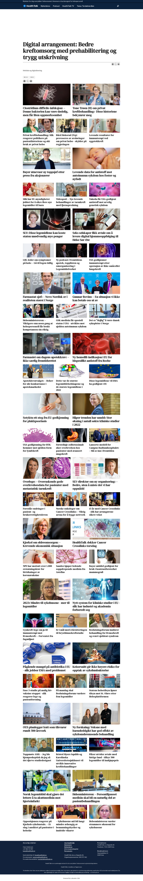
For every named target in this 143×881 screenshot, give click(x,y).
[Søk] (118, 6)
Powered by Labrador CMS (71, 878)
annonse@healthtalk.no (40, 857)
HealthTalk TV (68, 6)
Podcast (56, 6)
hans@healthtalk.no (29, 851)
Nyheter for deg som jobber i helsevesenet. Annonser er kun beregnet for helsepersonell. (53, 1)
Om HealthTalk (69, 843)
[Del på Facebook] (112, 64)
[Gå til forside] (30, 6)
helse (26, 77)
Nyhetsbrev (45, 6)
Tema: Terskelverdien (85, 6)
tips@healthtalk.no (41, 855)
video (32, 77)
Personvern (68, 851)
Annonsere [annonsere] (68, 845)
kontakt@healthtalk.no (45, 859)
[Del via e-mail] (118, 64)
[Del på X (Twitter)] (115, 64)
